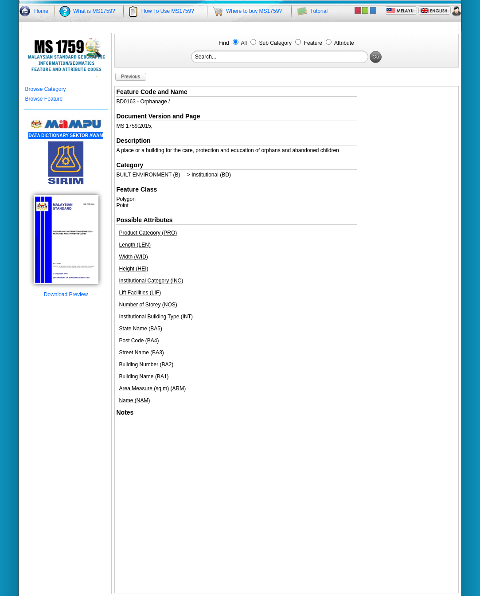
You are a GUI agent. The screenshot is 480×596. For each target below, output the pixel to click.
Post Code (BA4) (139, 340)
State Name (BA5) (140, 328)
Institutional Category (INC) (151, 281)
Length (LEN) (135, 245)
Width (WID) (133, 257)
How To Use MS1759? (167, 11)
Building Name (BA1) (144, 376)
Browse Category (45, 89)
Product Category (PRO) (148, 233)
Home (41, 11)
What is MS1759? (94, 11)
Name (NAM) (134, 400)
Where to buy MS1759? (254, 11)
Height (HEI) (133, 269)
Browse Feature (44, 99)
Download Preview (66, 292)
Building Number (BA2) (146, 364)
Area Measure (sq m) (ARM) (152, 388)
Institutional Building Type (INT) (156, 317)
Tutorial (319, 11)
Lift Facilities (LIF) (140, 293)
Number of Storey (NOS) (148, 305)
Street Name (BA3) (141, 352)
